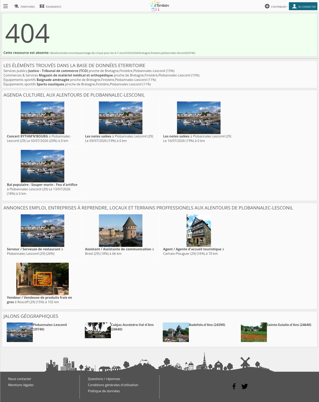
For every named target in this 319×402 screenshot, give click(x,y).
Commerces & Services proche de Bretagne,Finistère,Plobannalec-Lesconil (97, 75)
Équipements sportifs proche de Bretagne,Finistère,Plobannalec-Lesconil (75, 79)
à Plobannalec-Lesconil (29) (119, 136)
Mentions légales (21, 385)
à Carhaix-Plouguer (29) (193, 251)
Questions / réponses (104, 379)
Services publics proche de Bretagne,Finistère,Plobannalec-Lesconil (84, 71)
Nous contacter (19, 379)
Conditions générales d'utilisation (113, 385)
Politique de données (104, 391)
